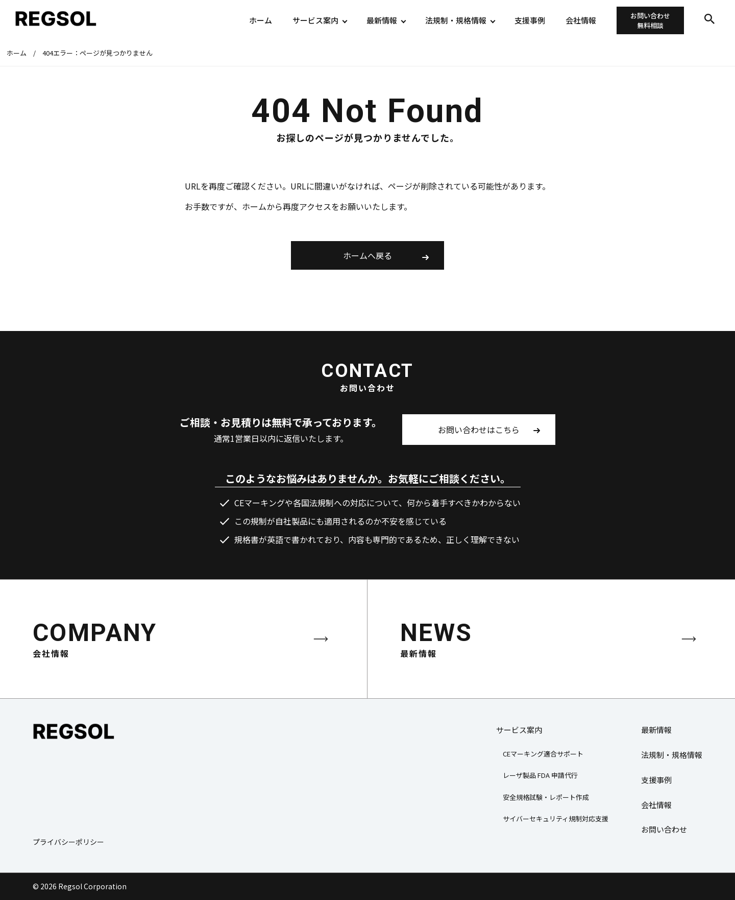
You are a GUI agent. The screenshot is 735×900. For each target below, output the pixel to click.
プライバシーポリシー (68, 842)
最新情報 (381, 20)
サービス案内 (315, 20)
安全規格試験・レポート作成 (546, 797)
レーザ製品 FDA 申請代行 (540, 775)
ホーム (260, 20)
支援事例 (529, 20)
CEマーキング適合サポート (543, 754)
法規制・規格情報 (455, 20)
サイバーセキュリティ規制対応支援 (555, 818)
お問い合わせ (650, 21)
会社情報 (581, 20)
